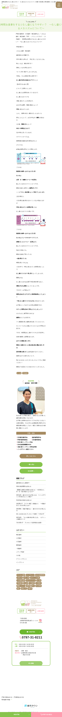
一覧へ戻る (31, 464)
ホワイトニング (30, 580)
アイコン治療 (21, 575)
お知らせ (19, 577)
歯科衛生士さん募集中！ (23, 483)
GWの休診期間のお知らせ (23, 486)
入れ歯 (26, 583)
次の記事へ (31, 471)
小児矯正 (19, 538)
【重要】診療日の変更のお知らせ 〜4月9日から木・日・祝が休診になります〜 (30, 490)
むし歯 (19, 373)
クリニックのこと (21, 559)
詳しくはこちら (31, 456)
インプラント (20, 562)
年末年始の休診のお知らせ (24, 500)
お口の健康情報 (40, 575)
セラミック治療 (35, 577)
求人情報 (38, 586)
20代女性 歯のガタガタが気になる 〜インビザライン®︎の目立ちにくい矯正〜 (31, 495)
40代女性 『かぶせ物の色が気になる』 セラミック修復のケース (31, 518)
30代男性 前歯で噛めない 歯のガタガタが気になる (31, 509)
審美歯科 (19, 545)
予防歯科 (25, 373)
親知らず (23, 588)
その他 (18, 555)
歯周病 (28, 586)
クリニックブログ (36, 36)
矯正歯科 (19, 534)
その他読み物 (21, 580)
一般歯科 (19, 548)
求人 (33, 586)
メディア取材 (20, 552)
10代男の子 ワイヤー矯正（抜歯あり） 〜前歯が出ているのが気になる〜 (31, 504)
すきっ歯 (26, 577)
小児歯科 (19, 541)
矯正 (18, 588)
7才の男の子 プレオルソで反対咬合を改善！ (29, 522)
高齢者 (30, 588)
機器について (21, 586)
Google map (6, 699)
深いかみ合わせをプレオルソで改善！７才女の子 (30, 514)
